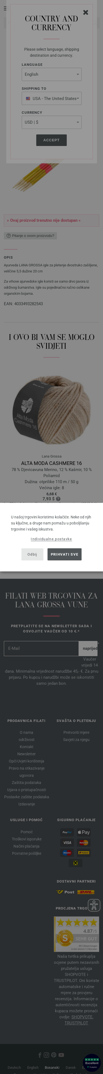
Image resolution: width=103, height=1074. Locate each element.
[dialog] (51, 537)
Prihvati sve (65, 554)
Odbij (32, 554)
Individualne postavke (51, 539)
